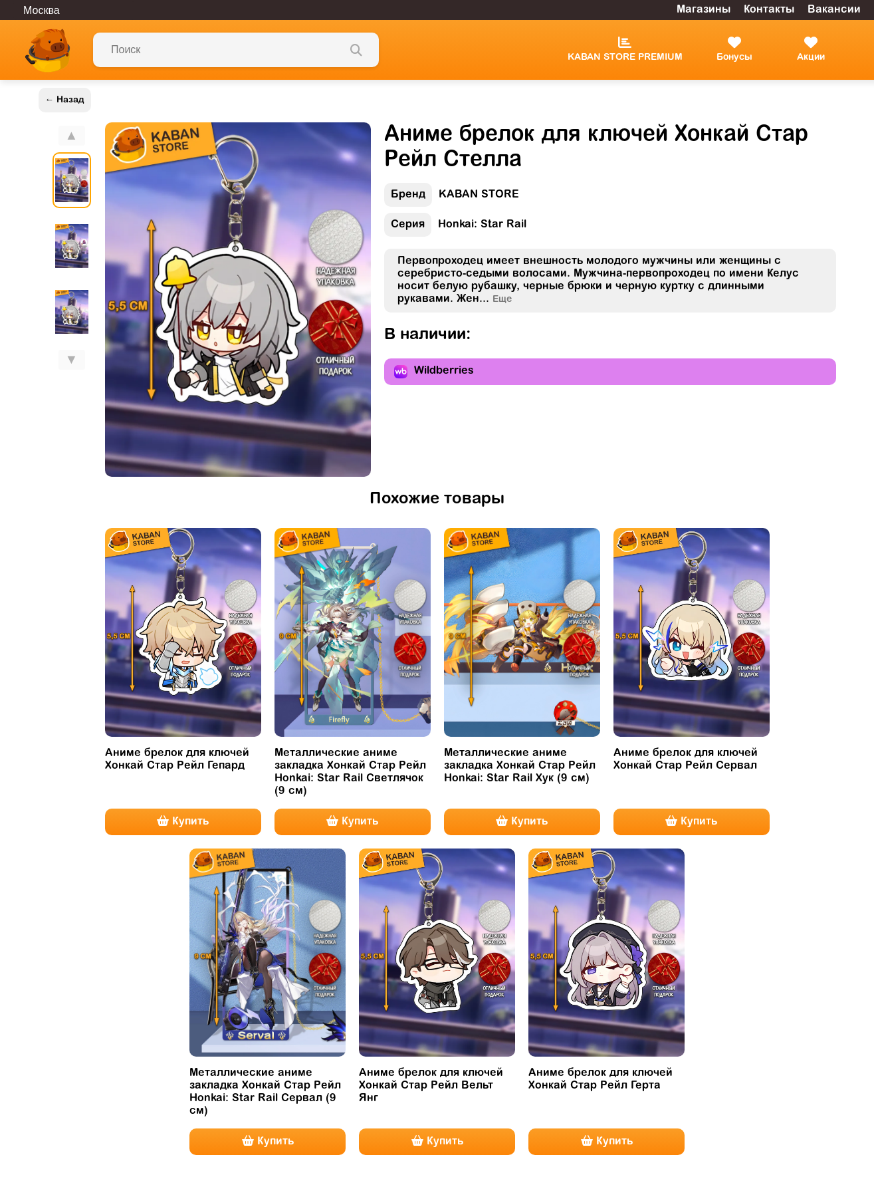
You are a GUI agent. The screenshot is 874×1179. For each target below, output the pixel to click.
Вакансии (834, 10)
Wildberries (434, 371)
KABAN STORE (451, 198)
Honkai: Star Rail (455, 228)
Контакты (769, 10)
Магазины (703, 10)
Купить (183, 821)
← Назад (64, 100)
